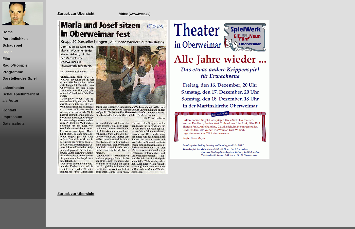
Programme (12, 72)
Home (7, 32)
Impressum (12, 117)
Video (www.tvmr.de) (134, 14)
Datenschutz (13, 123)
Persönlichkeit (15, 38)
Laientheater (13, 88)
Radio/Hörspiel (15, 65)
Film (6, 58)
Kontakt (9, 110)
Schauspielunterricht (20, 94)
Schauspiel (12, 45)
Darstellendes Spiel (19, 78)
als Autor (10, 100)
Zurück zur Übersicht (75, 13)
